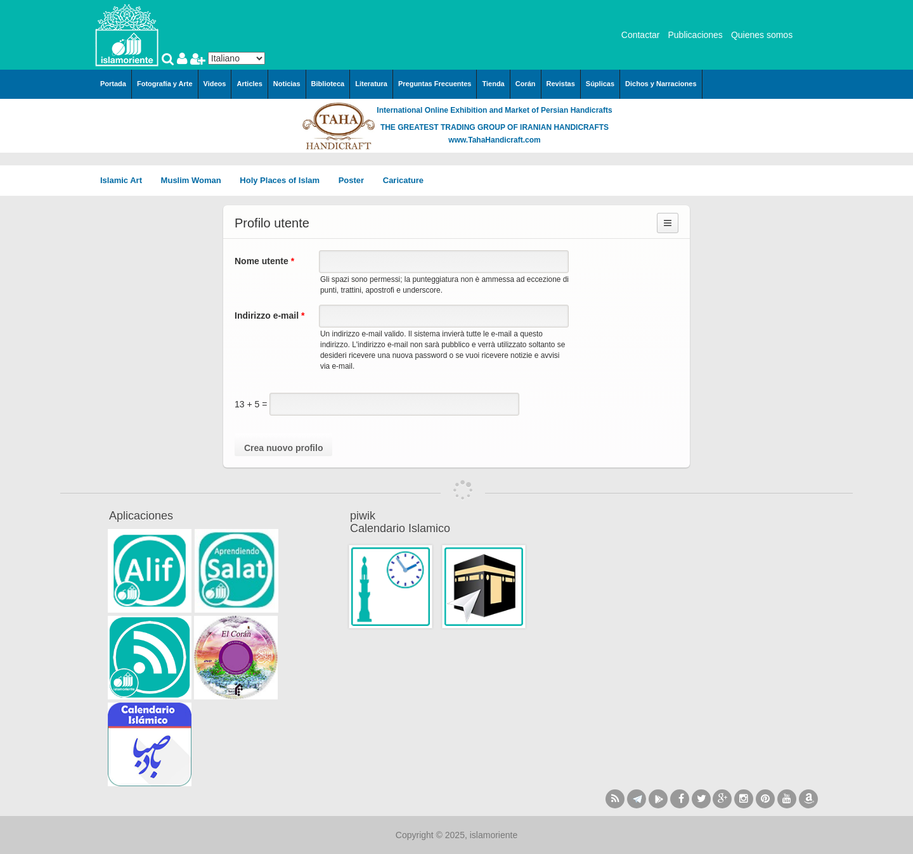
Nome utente (264, 261)
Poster (356, 180)
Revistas (561, 83)
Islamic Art (125, 180)
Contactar (640, 35)
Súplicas (600, 83)
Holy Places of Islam (284, 180)
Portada (113, 83)
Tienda (493, 83)
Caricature (403, 180)
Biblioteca (328, 83)
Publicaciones (695, 35)
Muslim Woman (195, 180)
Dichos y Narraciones (661, 83)
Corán (525, 83)
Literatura (371, 83)
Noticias (287, 83)
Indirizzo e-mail (269, 315)
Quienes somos (762, 35)
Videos (215, 83)
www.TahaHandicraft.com (494, 140)
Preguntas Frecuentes (435, 83)
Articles (249, 83)
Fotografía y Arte (165, 83)
